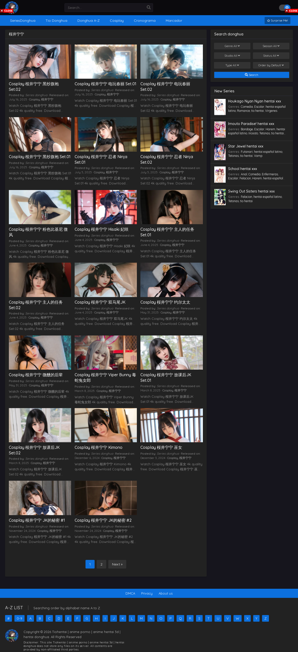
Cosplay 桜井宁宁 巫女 (161, 447)
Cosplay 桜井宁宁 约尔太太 (165, 302)
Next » (117, 564)
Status (271, 55)
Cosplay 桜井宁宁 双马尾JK (100, 302)
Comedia (247, 107)
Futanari (247, 152)
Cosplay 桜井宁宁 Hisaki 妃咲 (102, 229)
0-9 (19, 618)
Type (232, 65)
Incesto (253, 133)
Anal (244, 174)
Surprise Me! (277, 20)
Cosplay (34, 99)
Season (271, 46)
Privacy (147, 593)
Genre (232, 46)
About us (166, 593)
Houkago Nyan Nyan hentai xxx (254, 101)
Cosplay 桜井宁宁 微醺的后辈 (36, 374)
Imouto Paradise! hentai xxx (251, 123)
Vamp (258, 156)
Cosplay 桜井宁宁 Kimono (98, 447)
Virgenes (271, 111)
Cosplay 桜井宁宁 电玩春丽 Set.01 (105, 83)
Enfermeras (270, 174)
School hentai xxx (242, 168)
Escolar (259, 107)
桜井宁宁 (47, 99)
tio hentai (257, 111)
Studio (232, 55)
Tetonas (264, 133)
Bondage (247, 129)
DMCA (130, 593)
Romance (243, 111)
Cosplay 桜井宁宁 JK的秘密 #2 (103, 520)
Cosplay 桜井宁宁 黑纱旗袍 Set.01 (40, 156)
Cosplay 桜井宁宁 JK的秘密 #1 (37, 520)
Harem (270, 129)
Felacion (245, 178)
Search (251, 75)
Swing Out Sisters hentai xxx (251, 191)
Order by (271, 65)
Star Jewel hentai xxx (245, 146)
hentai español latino (268, 152)
